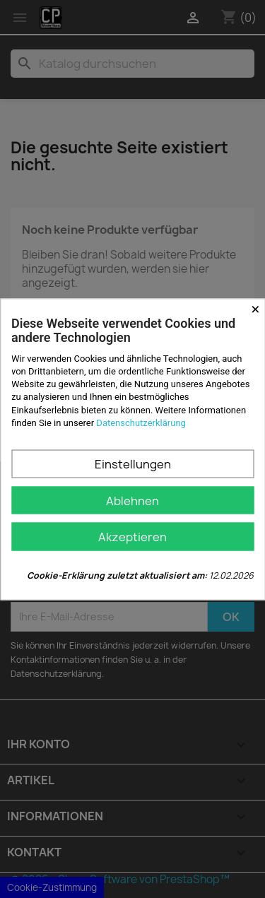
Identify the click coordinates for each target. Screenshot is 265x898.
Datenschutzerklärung (141, 422)
